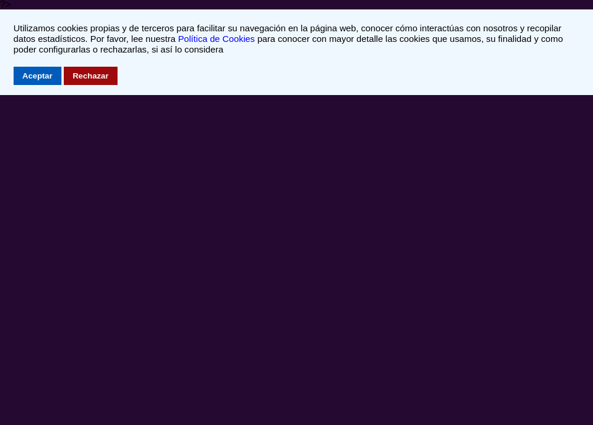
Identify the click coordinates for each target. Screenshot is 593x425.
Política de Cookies (216, 39)
